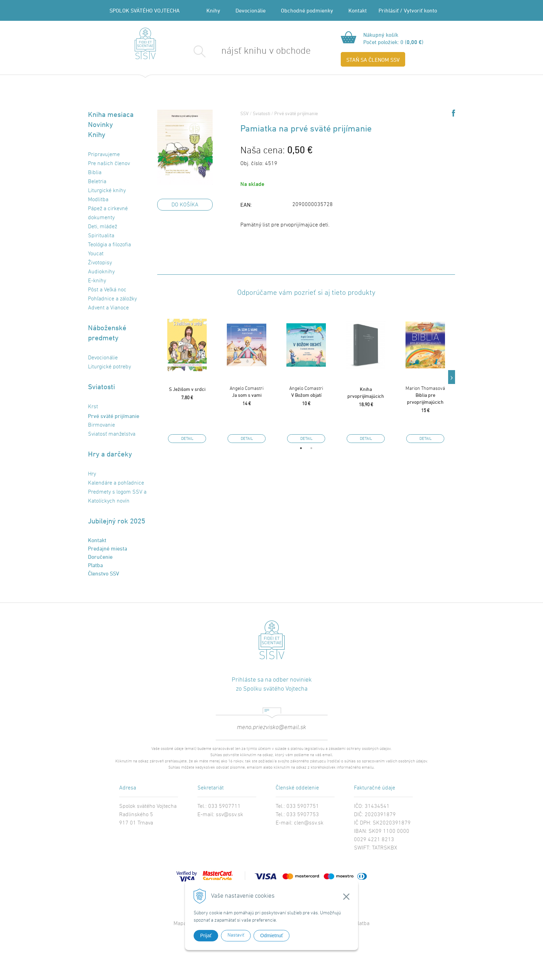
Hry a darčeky (110, 454)
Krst (93, 406)
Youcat (96, 253)
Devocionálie (250, 10)
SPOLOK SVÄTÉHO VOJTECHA (144, 10)
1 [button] (300, 448)
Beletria (97, 181)
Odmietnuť (271, 935)
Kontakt (357, 10)
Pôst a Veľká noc (107, 290)
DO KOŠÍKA (184, 205)
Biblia (94, 172)
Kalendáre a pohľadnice (116, 483)
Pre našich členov (109, 163)
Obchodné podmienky (307, 10)
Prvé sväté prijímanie (113, 416)
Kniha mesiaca (111, 114)
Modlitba (98, 199)
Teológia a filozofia (109, 244)
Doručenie (100, 557)
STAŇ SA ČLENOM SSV (373, 60)
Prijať (206, 935)
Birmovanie (101, 425)
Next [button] (451, 377)
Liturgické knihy (107, 190)
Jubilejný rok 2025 (116, 521)
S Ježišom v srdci (187, 389)
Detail (187, 438)
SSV (244, 113)
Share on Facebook (453, 113)
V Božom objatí (306, 392)
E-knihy (97, 280)
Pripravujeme (104, 154)
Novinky (100, 124)
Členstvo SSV (103, 573)
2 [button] (311, 448)
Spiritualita (101, 235)
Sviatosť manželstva (111, 434)
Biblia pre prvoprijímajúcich (425, 395)
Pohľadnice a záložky (112, 299)
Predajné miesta (107, 548)
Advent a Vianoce (108, 308)
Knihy (213, 10)
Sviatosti (101, 387)
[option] (187, 377)
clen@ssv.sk (308, 823)
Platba (95, 565)
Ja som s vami (246, 392)
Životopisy (100, 262)
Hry (92, 474)
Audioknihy (101, 271)
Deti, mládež (102, 226)
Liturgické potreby (109, 367)
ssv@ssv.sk (229, 814)
